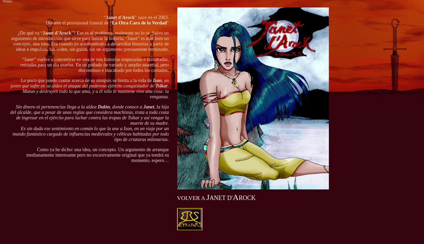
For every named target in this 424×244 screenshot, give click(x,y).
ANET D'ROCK (216, 198)
